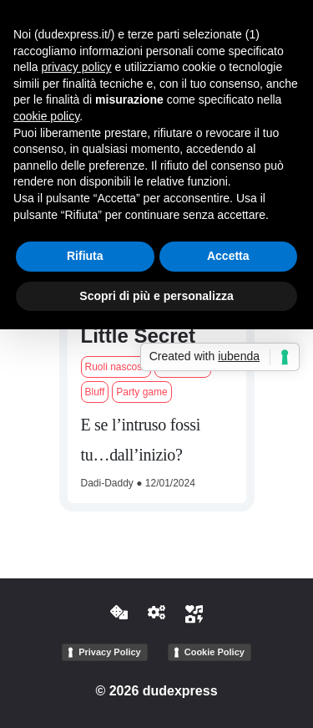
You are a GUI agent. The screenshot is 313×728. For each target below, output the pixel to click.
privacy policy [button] (76, 67)
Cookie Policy (214, 652)
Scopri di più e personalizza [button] (156, 296)
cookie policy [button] (46, 116)
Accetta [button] (228, 255)
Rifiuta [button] (85, 255)
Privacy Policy (109, 652)
